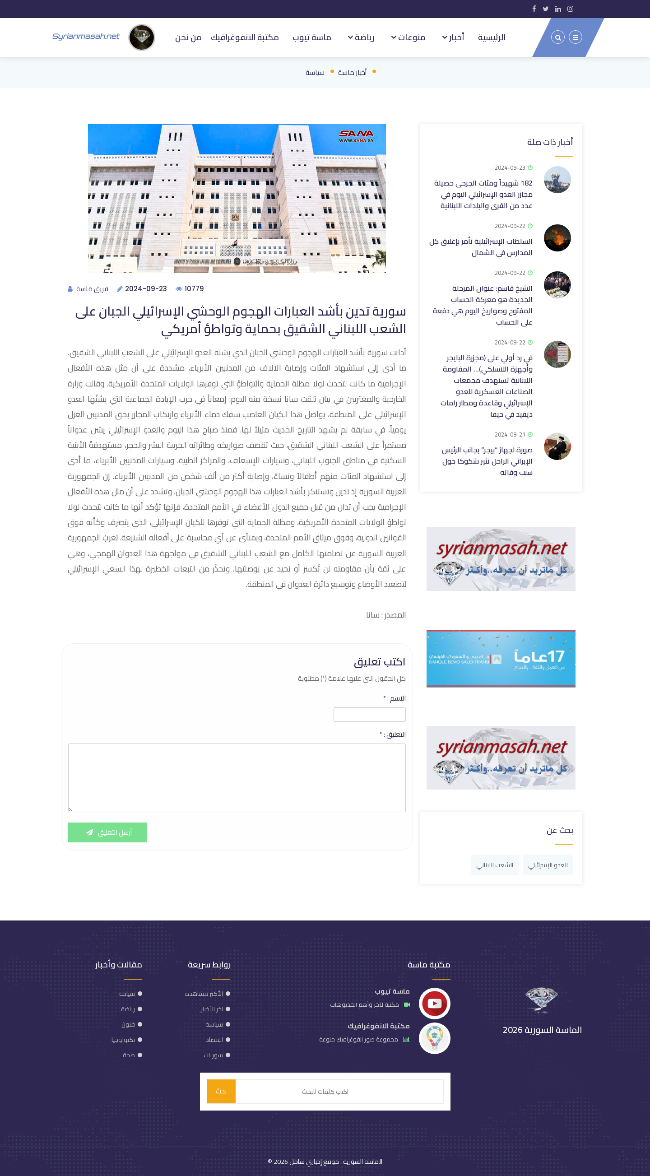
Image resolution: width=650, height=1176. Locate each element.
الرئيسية (492, 37)
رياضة (364, 37)
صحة (129, 1054)
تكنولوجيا (123, 1039)
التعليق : (393, 734)
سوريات (213, 1054)
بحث (221, 1091)
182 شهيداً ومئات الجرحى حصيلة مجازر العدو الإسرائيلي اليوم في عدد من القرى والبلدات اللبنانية (483, 194)
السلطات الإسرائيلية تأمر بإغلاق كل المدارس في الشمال (481, 246)
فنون (128, 1024)
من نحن (188, 37)
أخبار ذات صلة (550, 141)
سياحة (127, 993)
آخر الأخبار (212, 1008)
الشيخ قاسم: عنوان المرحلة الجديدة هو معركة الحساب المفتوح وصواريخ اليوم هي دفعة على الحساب (483, 304)
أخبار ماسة (352, 72)
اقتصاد (214, 1039)
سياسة (315, 72)
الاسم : (394, 698)
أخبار (455, 37)
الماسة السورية (362, 1161)
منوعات (411, 37)
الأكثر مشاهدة (204, 993)
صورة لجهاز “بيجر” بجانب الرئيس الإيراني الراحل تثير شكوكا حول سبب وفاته (487, 460)
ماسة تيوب (311, 37)
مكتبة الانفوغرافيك (245, 37)
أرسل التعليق (108, 832)
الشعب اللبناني (494, 864)
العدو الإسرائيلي (548, 864)
